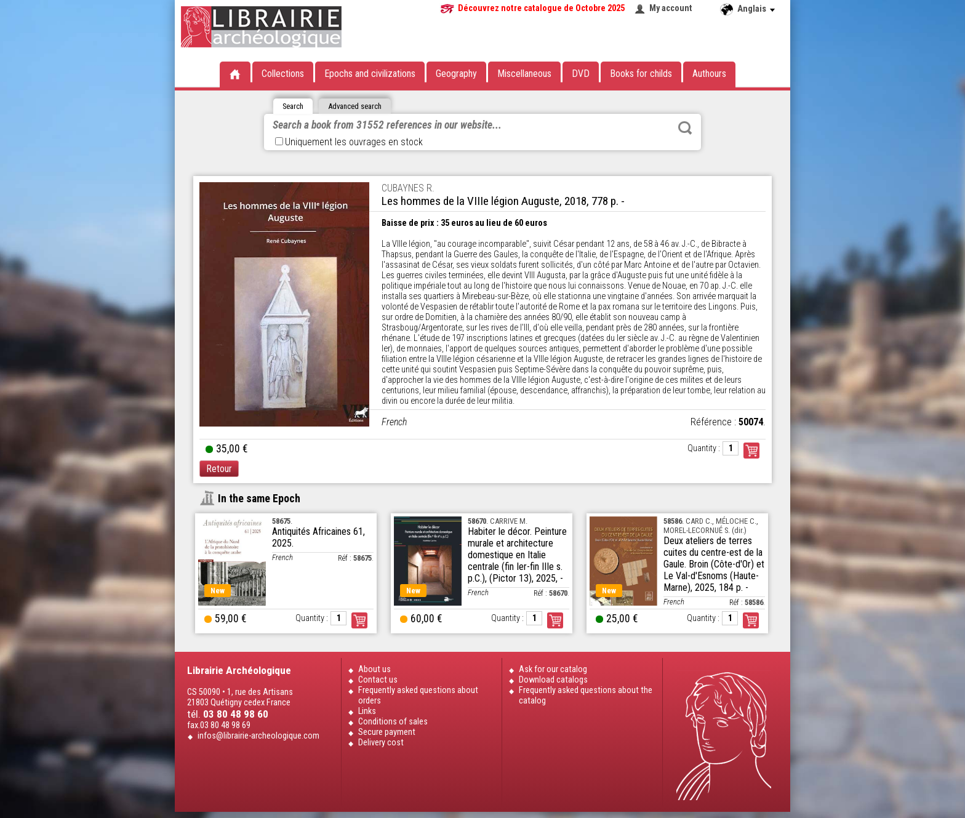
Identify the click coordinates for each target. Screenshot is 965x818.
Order (359, 620)
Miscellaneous (524, 73)
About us (374, 669)
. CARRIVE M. (497, 521)
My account (670, 8)
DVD (581, 73)
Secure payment (386, 732)
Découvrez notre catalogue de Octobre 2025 (541, 8)
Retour (219, 469)
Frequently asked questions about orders (418, 695)
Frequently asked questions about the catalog (585, 695)
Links (367, 711)
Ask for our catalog (553, 669)
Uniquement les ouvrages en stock (349, 142)
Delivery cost (381, 742)
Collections (283, 73)
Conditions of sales (393, 721)
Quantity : (703, 448)
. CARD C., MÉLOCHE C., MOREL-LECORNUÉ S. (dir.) (710, 525)
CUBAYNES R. (408, 188)
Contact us (378, 680)
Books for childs (641, 73)
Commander (751, 451)
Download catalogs (553, 680)
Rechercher (685, 128)
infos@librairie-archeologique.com (258, 736)
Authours (709, 73)
